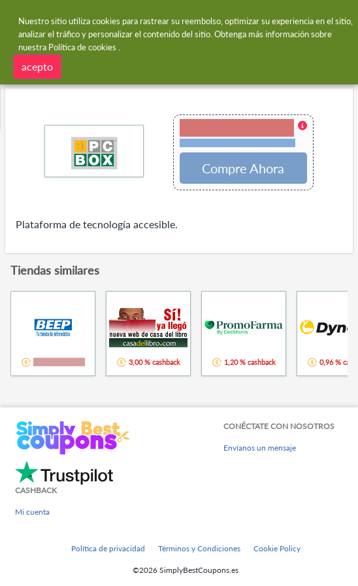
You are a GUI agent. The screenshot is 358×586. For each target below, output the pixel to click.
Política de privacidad (108, 548)
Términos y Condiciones (199, 548)
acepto (37, 66)
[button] (243, 134)
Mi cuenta (32, 512)
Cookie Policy (277, 548)
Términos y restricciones (237, 143)
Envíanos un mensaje (259, 448)
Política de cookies (82, 47)
